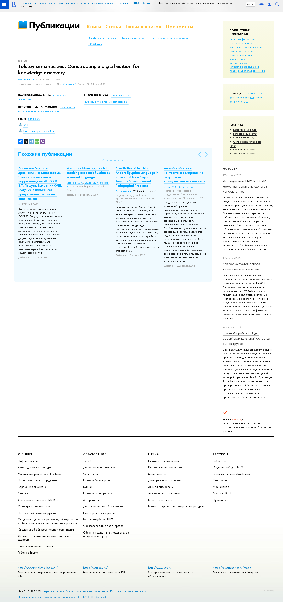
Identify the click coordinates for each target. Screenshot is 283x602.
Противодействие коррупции (37, 513)
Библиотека (220, 461)
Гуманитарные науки (245, 129)
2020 (259, 98)
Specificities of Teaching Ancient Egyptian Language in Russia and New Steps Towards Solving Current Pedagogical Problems (137, 177)
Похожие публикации (45, 153)
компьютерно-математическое (239, 61)
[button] (103, 160)
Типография (220, 480)
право (233, 70)
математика (236, 66)
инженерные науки (241, 55)
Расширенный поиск (133, 38)
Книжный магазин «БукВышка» (232, 474)
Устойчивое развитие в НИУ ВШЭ (39, 474)
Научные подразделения (163, 461)
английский (34, 118)
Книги (94, 26)
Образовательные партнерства (103, 526)
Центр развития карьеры (99, 513)
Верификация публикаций (102, 38)
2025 (259, 93)
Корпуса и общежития (32, 487)
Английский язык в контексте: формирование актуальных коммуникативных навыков (184, 174)
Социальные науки (244, 149)
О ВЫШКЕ (25, 454)
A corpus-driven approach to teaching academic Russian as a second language (88, 172)
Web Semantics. (26, 79)
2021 (252, 98)
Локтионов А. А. (124, 191)
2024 (232, 98)
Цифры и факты (28, 461)
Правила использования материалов (169, 38)
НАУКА (153, 454)
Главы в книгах (143, 26)
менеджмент (251, 66)
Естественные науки (245, 133)
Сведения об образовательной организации (46, 529)
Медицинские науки (244, 137)
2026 (252, 93)
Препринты (179, 26)
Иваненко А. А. (75, 182)
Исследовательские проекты (167, 467)
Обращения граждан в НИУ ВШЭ (39, 500)
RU (248, 4)
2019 (232, 102)
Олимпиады (90, 474)
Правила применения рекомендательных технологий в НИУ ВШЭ (55, 597)
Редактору (269, 590)
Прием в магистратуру (97, 493)
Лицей (87, 461)
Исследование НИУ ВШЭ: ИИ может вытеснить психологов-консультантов (245, 186)
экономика (259, 70)
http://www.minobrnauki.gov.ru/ (38, 568)
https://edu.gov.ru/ (95, 568)
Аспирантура (91, 500)
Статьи (113, 26)
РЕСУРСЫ (220, 454)
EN (253, 4)
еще (245, 102)
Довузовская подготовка (99, 467)
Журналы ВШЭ (222, 493)
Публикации (54, 25)
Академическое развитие (164, 493)
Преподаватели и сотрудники (37, 480)
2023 (239, 98)
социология (245, 70)
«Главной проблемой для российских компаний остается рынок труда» (246, 338)
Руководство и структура (34, 467)
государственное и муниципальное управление (246, 45)
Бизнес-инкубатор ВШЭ (98, 519)
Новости (230, 169)
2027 (246, 93)
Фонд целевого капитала (34, 506)
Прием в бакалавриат (96, 480)
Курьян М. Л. (170, 187)
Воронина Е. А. (185, 187)
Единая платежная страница (36, 546)
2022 (246, 98)
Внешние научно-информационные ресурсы (176, 506)
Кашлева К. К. (91, 182)
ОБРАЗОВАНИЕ (94, 454)
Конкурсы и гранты (160, 500)
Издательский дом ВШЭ (228, 467)
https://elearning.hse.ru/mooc (232, 568)
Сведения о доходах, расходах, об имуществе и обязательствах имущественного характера (48, 521)
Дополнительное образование (103, 506)
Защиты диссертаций (161, 487)
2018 (239, 102)
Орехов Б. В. (69, 84)
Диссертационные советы (165, 480)
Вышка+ (88, 487)
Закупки (23, 493)
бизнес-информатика (242, 39)
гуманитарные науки (241, 51)
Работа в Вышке (28, 552)
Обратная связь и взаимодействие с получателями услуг (106, 534)
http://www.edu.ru (159, 568)
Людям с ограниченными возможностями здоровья (44, 537)
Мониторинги (157, 474)
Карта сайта (101, 597)
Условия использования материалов (87, 591)
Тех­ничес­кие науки (244, 153)
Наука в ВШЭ (95, 43)
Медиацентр (221, 487)
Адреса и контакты (53, 591)
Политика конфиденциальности (128, 591)
